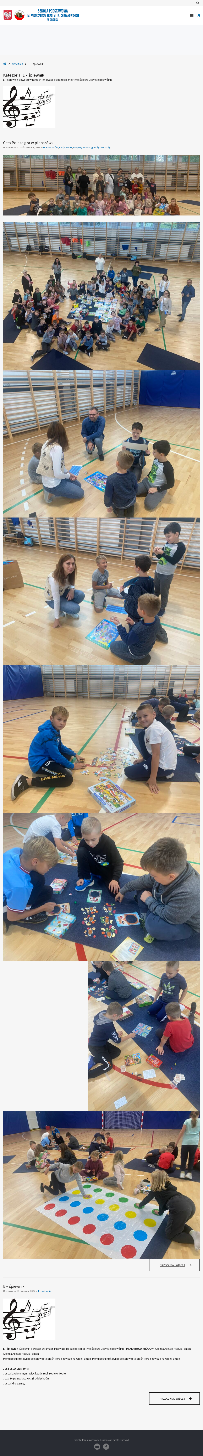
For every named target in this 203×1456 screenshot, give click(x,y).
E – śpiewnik (13, 1286)
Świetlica (17, 64)
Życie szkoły (103, 147)
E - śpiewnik (65, 147)
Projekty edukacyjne (84, 147)
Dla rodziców (50, 147)
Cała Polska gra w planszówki (28, 142)
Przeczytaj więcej (180, 1267)
